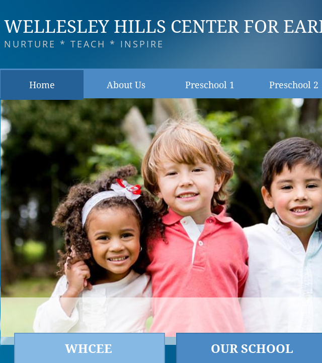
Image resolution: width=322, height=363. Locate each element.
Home (42, 85)
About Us (126, 85)
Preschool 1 (209, 85)
